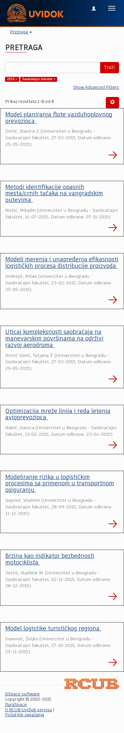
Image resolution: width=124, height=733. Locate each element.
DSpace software (22, 694)
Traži (109, 67)
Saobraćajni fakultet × (39, 79)
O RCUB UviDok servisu (28, 710)
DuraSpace (16, 705)
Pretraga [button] (21, 32)
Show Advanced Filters (96, 87)
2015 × (12, 79)
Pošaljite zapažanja (24, 715)
